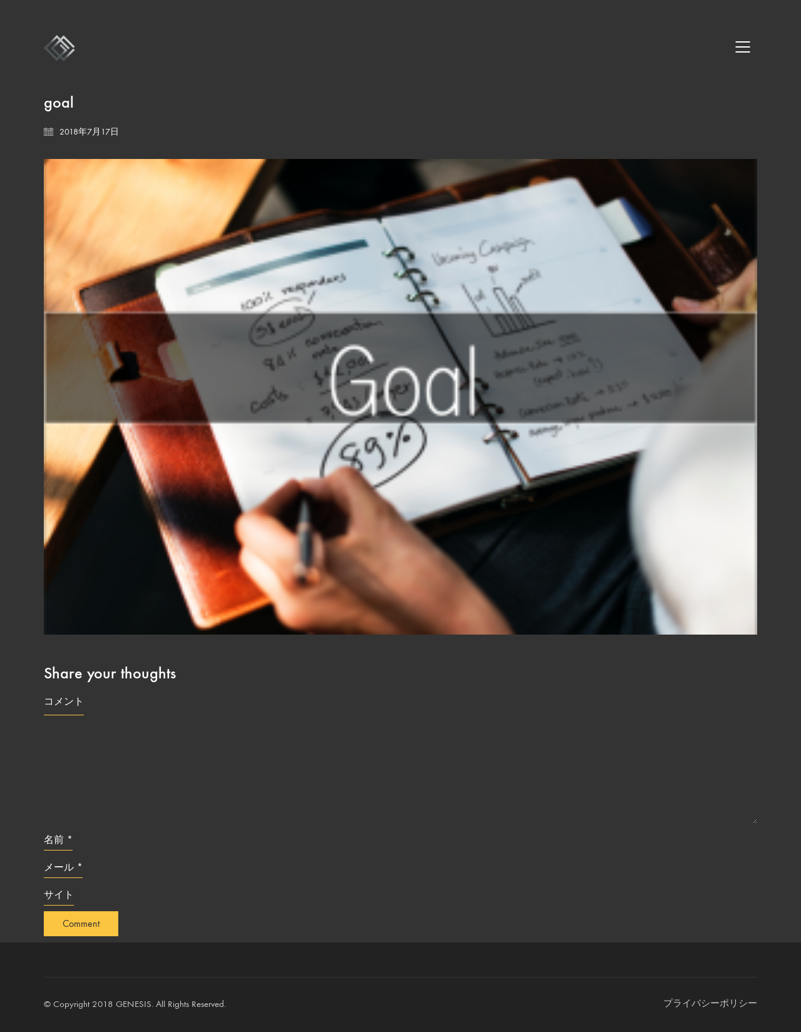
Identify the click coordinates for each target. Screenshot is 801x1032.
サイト (59, 895)
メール (63, 867)
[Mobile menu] (743, 47)
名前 (58, 839)
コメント (64, 701)
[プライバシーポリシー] (710, 1004)
